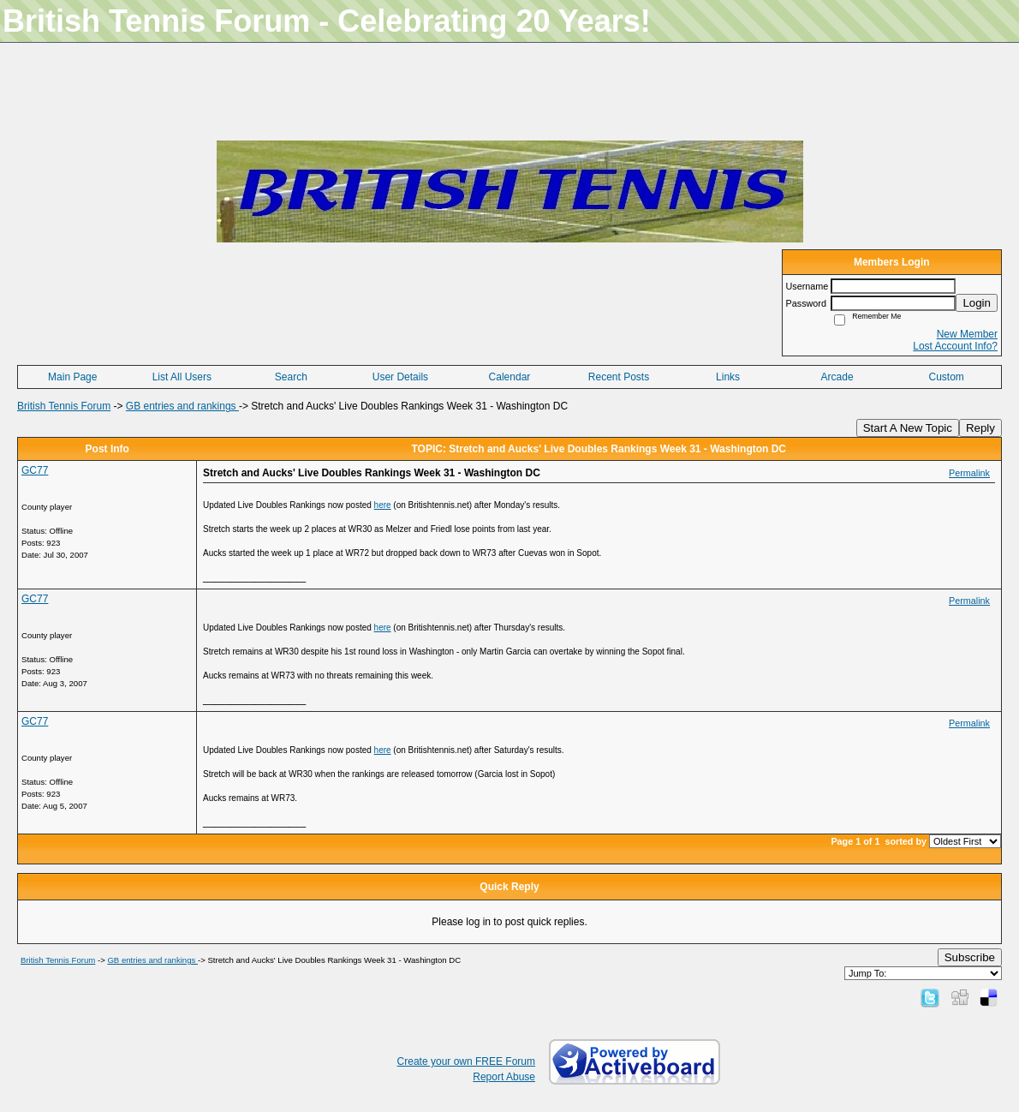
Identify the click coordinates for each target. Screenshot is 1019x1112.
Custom (946, 377)
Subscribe (970, 957)
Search (291, 377)
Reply (980, 427)
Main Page (72, 377)
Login (976, 302)
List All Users (182, 377)
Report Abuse (504, 1077)
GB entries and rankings (182, 406)
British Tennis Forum (63, 406)
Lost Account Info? (955, 346)
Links (728, 377)
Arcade (837, 377)
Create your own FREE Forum (466, 1061)
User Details (400, 377)
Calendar (510, 377)
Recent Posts (618, 377)
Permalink (969, 473)
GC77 (34, 470)
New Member (967, 334)
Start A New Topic (907, 427)
